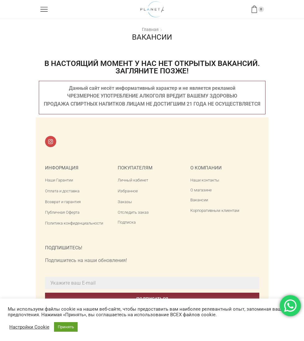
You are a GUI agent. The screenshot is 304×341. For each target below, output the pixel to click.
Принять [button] (66, 327)
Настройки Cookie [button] (29, 327)
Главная (150, 29)
